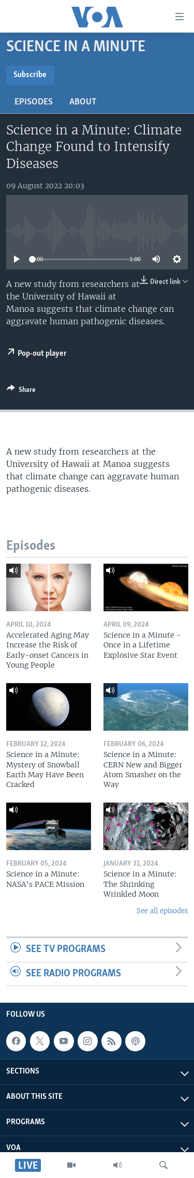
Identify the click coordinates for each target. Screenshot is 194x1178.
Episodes (33, 102)
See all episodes (162, 911)
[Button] (21, 391)
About (83, 102)
